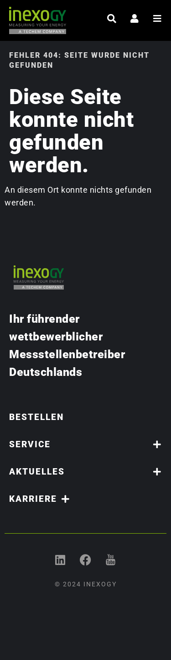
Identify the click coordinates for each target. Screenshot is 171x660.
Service (85, 444)
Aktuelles (85, 471)
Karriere (39, 499)
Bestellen (36, 417)
